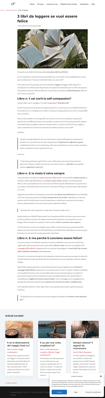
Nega (75, 392)
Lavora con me (52, 4)
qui (18, 190)
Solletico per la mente (68, 4)
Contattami (84, 4)
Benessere (54, 349)
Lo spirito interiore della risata (49, 178)
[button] (101, 376)
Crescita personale (11, 10)
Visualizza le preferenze (93, 392)
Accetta (59, 392)
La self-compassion (49, 103)
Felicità (51, 352)
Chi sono (40, 4)
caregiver (43, 352)
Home (32, 4)
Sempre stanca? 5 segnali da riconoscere (83, 345)
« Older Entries (11, 383)
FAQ (93, 4)
